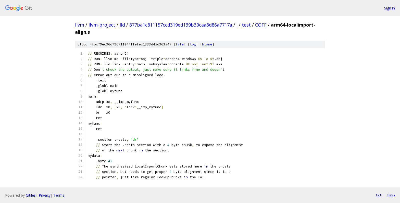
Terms (59, 195)
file (180, 44)
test (246, 25)
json (391, 195)
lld (122, 25)
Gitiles (31, 195)
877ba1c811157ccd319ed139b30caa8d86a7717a (180, 25)
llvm (79, 25)
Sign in (389, 8)
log (193, 44)
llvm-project (102, 25)
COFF (261, 25)
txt (379, 195)
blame (207, 44)
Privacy (45, 195)
